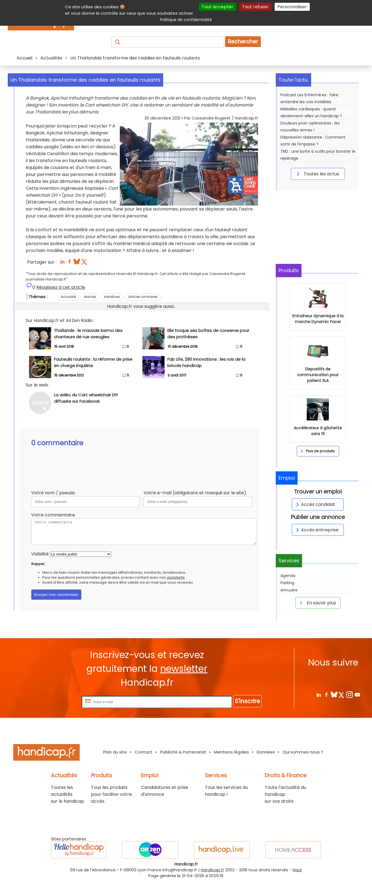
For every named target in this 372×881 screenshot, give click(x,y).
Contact (143, 752)
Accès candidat (314, 504)
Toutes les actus (317, 173)
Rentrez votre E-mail (58, 701)
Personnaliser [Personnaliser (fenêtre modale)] (292, 7)
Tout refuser (255, 7)
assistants (176, 577)
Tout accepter (217, 7)
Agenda (287, 575)
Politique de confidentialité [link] (186, 19)
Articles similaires (143, 296)
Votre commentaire (53, 515)
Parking (287, 583)
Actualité (68, 296)
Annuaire (289, 590)
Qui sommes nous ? (303, 752)
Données (266, 752)
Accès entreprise (316, 529)
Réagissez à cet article (60, 287)
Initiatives (112, 296)
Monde (90, 296)
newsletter (183, 668)
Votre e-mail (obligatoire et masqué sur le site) (195, 493)
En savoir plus (317, 602)
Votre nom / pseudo (53, 493)
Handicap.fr (212, 870)
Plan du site (115, 752)
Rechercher (243, 41)
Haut (297, 870)
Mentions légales (231, 752)
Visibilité (40, 554)
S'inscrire (247, 701)
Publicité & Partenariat (183, 752)
